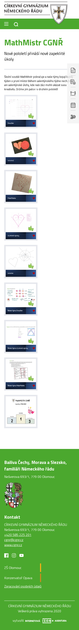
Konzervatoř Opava (18, 577)
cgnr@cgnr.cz (13, 539)
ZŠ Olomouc (12, 567)
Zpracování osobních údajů (23, 586)
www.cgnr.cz (13, 544)
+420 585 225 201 (17, 534)
